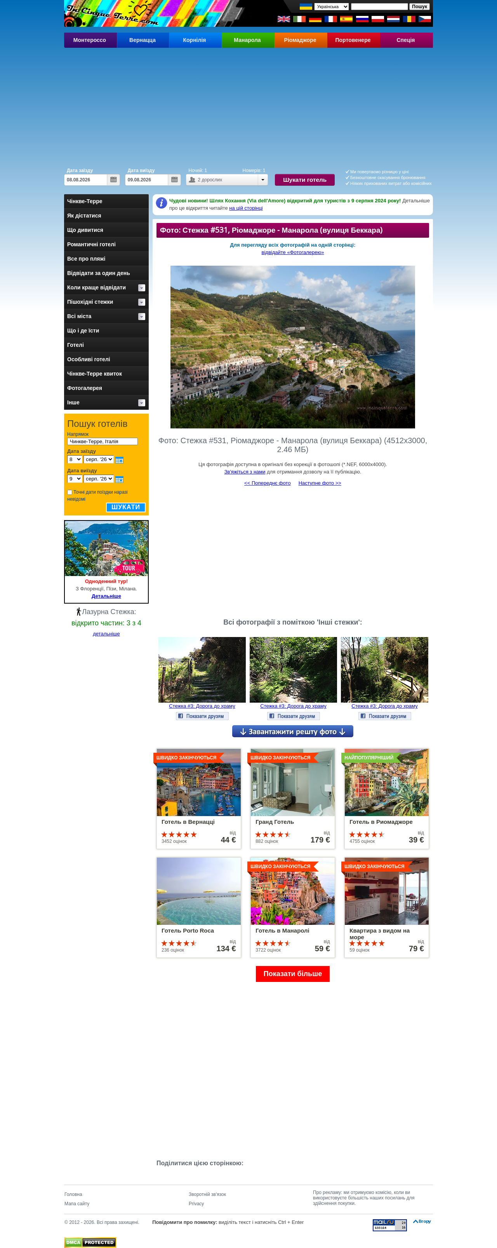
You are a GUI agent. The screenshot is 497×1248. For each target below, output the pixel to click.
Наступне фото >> (320, 483)
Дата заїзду (80, 170)
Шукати (125, 507)
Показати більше (293, 974)
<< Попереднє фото (267, 483)
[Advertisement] (248, 106)
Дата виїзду (141, 170)
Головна (73, 1194)
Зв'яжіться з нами (245, 472)
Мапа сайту (76, 1203)
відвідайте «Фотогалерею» (293, 252)
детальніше (106, 634)
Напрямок (78, 434)
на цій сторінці (245, 208)
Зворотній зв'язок (207, 1194)
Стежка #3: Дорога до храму (202, 706)
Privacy (196, 1203)
